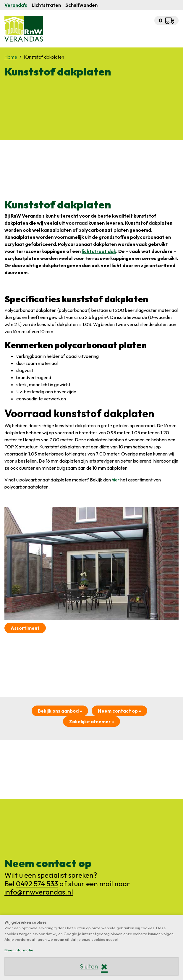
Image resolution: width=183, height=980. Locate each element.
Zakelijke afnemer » (91, 721)
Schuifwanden (81, 5)
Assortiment (25, 628)
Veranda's (15, 5)
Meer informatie (18, 950)
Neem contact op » (119, 711)
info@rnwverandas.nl (38, 891)
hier (115, 480)
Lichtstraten (46, 5)
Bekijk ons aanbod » (60, 711)
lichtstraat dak (99, 251)
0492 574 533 (37, 883)
